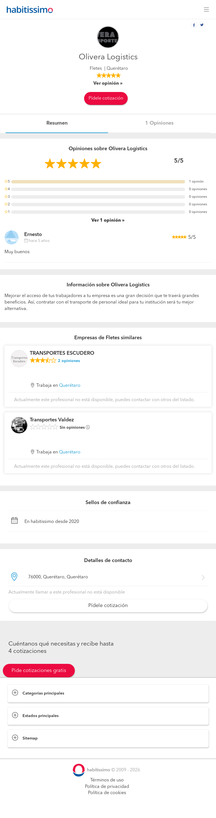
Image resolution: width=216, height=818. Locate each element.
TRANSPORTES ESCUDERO (62, 353)
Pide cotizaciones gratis (39, 670)
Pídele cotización (106, 98)
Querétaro (69, 385)
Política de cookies (107, 793)
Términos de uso (107, 780)
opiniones (69, 361)
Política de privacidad (107, 787)
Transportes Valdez (52, 420)
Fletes (96, 68)
